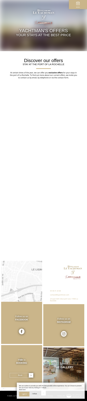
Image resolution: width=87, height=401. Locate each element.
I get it (24, 394)
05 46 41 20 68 (55, 291)
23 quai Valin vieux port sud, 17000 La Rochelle (64, 300)
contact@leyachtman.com (59, 295)
